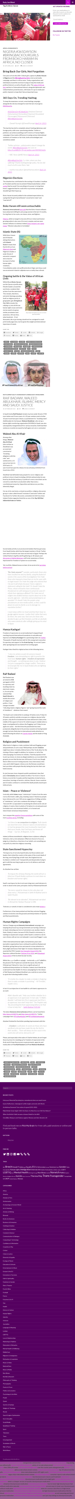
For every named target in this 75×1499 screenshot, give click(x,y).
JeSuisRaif (42, 1069)
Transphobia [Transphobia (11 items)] (67, 1176)
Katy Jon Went (9, 2)
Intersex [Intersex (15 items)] (34, 1169)
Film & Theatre (7, 1285)
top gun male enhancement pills (21, 1465)
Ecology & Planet (8, 1261)
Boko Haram (8, 344)
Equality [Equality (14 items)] (29, 1167)
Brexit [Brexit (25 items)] (8, 1166)
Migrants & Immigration (10, 1355)
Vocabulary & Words (9, 1443)
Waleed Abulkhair (10, 1076)
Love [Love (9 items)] (12, 1172)
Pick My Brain (28, 1125)
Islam (34, 348)
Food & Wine (7, 1289)
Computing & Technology (11, 1240)
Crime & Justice (7, 1254)
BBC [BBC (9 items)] (4, 1167)
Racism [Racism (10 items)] (5, 1176)
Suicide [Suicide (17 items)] (19, 1176)
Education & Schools (9, 1264)
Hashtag (22, 348)
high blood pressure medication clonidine (27, 1488)
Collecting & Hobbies (9, 1229)
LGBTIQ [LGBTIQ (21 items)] (7, 1172)
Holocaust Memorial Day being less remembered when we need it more (24, 1100)
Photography (7, 1384)
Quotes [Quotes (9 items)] (67, 1172)
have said (23, 209)
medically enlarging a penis (12, 1472)
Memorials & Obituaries (10, 1345)
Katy (17, 66)
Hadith (34, 1067)
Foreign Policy (37, 346)
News (38, 351)
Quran (14, 353)
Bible (32, 1062)
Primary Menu (72, 2)
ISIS (29, 348)
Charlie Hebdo (27, 733)
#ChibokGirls (23, 111)
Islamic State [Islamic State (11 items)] (45, 1170)
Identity (5, 1317)
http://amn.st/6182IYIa (10, 1014)
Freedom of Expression (19, 1064)
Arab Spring (25, 1062)
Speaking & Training (9, 1426)
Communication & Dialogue (11, 1236)
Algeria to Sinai (8, 249)
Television (6, 1433)
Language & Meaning (9, 1327)
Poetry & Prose (7, 1387)
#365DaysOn (7, 106)
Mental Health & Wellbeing (11, 1348)
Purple (5, 1398)
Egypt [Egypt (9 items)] (24, 1167)
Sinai (27, 353)
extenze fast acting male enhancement (53, 1463)
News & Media (7, 1369)
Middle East (31, 394)
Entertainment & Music (10, 1268)
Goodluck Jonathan (11, 348)
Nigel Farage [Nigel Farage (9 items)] (34, 1172)
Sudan (33, 353)
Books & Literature (8, 1219)
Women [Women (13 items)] (20, 1179)
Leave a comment (27, 66)
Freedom (7, 1064)
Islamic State (8, 351)
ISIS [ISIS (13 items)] (39, 1170)
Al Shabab (14, 341)
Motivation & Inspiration (10, 1359)
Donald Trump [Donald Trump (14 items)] (17, 1167)
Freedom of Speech (34, 1064)
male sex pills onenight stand (27, 1467)
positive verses (12, 818)
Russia (5, 1412)
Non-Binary (6, 1373)
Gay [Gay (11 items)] (57, 1167)
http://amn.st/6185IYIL (29, 1014)
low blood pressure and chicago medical (32, 1486)
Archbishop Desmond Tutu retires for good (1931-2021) (20, 1107)
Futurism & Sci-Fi (8, 1299)
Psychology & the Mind (10, 1394)
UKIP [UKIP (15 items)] (7, 1179)
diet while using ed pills (42, 1474)
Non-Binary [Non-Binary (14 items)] (42, 1173)
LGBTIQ (5, 1334)
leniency (42, 906)
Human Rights (13, 48)
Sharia (41, 1074)
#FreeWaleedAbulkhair (36, 1016)
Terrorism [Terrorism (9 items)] (27, 1176)
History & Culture (8, 1310)
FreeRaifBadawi (9, 1067)
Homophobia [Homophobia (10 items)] (6, 1170)
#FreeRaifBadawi (20, 1016)
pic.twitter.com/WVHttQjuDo (35, 150)
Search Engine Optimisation (11, 1415)
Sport (4, 1429)
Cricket (5, 1250)
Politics (41, 1071)
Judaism (7, 1071)
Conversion (8, 346)
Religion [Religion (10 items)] (9, 1176)
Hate (18, 1069)
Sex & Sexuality (7, 1419)
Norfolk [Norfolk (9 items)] (48, 1172)
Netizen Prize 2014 (27, 953)
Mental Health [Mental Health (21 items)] (21, 1172)
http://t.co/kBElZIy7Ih (16, 150)
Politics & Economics (9, 1391)
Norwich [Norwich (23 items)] (54, 1172)
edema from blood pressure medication (19, 1477)
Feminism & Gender (9, 1282)
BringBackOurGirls (36, 344)
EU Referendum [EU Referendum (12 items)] (40, 1167)
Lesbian (5, 1331)
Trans (4, 1436)
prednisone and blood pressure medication (28, 1495)
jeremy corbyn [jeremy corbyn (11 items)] (53, 1170)
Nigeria (5, 219)
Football (5, 1292)
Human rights (27, 1069)
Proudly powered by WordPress (11, 1459)
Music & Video (7, 1362)
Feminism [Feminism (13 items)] (53, 1167)
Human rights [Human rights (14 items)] (15, 1170)
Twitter (40, 353)
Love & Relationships (9, 1338)
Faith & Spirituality (9, 394)
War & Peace (7, 1447)
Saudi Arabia (32, 1074)
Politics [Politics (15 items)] (62, 1173)
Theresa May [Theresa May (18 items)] (36, 1176)
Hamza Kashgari (9, 1069)
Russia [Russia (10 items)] (13, 1176)
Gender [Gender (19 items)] (62, 1167)
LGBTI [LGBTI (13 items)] (63, 1170)
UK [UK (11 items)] (4, 1179)
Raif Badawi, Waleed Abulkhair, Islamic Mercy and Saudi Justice (24, 401)
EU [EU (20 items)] (33, 1166)
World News (39, 394)
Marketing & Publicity (9, 1341)
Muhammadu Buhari (28, 351)
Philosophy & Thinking (10, 1380)
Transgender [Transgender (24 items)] (57, 1175)
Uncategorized (7, 1440)
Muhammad (22, 1071)
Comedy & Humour (8, 1233)
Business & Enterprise (10, 1222)
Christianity (40, 1062)
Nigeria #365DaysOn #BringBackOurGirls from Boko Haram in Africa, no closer (21, 57)
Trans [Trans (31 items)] (46, 1175)
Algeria (22, 341)
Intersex (5, 1320)
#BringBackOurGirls (22, 78)
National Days (7, 1366)
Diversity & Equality (9, 1257)
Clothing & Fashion (8, 1226)
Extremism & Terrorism (10, 1275)
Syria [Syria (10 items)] (23, 1176)
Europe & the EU (8, 1271)
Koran (17, 351)
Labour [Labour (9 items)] (59, 1169)
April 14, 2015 (40, 123)
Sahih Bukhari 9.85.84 (31, 1007)
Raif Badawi (14, 1074)
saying (5, 186)
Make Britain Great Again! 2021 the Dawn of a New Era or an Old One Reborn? (27, 1111)
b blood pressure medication (37, 1484)
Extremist (27, 346)
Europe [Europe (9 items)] (47, 1167)
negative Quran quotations (23, 815)
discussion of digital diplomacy (13, 558)
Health (5, 1306)
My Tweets (56, 35)
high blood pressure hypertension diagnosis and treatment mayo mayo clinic (29, 1493)
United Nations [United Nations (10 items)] (13, 1179)
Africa (5, 48)
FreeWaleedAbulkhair (23, 1067)
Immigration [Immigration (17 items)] (25, 1169)
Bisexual (5, 1215)
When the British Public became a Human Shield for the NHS (21, 1114)
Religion (20, 353)
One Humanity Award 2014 (29, 951)
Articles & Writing (8, 1212)
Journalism (6, 1324)
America (5, 1194)
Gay (4, 1303)
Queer (5, 1401)
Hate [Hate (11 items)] (68, 1167)
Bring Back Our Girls (21, 344)
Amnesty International (34, 341)
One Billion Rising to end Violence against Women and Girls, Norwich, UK (25, 1118)
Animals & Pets (7, 1198)
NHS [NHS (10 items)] (29, 1173)
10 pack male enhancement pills (48, 1470)
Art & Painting (7, 1208)
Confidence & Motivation (10, 1243)
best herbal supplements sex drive (11, 1463)
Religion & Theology (9, 1408)
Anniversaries (7, 1201)
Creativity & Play (8, 1247)
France (5, 1296)
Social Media (6, 1422)
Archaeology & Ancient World (12, 1205)
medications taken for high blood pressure (28, 1491)
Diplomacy (18, 346)
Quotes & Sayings (8, 1405)
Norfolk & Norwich (8, 1376)
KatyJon (6, 1135)
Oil (35, 1071)
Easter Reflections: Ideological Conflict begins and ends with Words (24, 1104)
